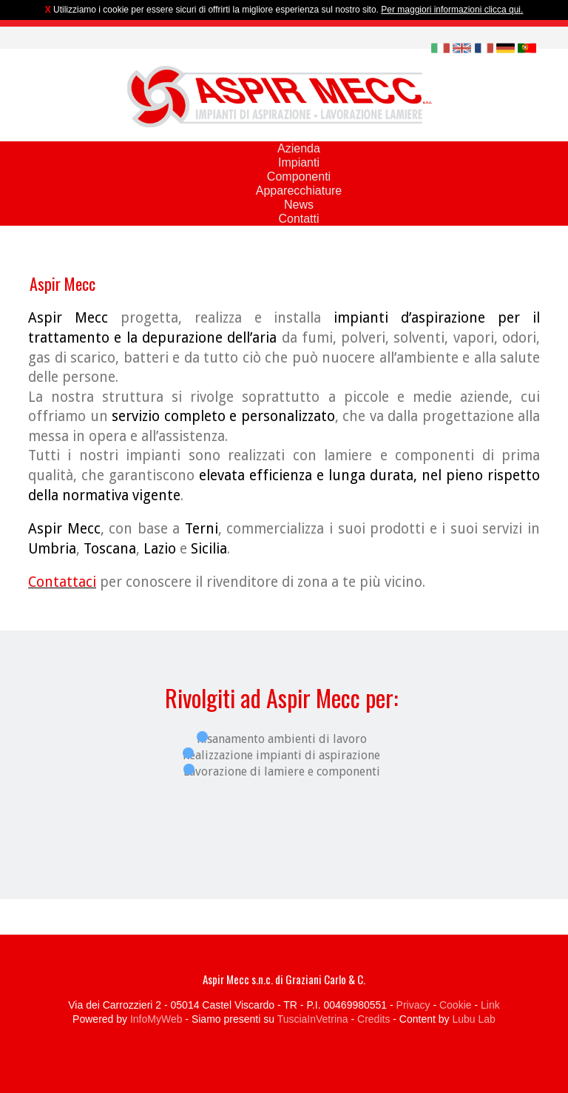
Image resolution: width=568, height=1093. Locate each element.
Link (490, 1005)
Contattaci (62, 582)
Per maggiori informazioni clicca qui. (452, 9)
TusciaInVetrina (312, 1019)
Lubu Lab (473, 1019)
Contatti (298, 218)
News (299, 204)
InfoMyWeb (156, 1019)
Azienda (298, 148)
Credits (373, 1019)
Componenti (299, 176)
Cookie (455, 1005)
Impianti (299, 162)
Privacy (413, 1005)
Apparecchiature (299, 190)
